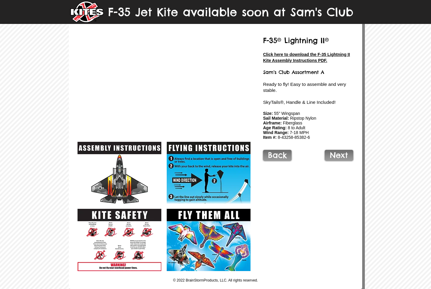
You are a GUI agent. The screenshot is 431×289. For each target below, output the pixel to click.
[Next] (339, 155)
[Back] (277, 155)
